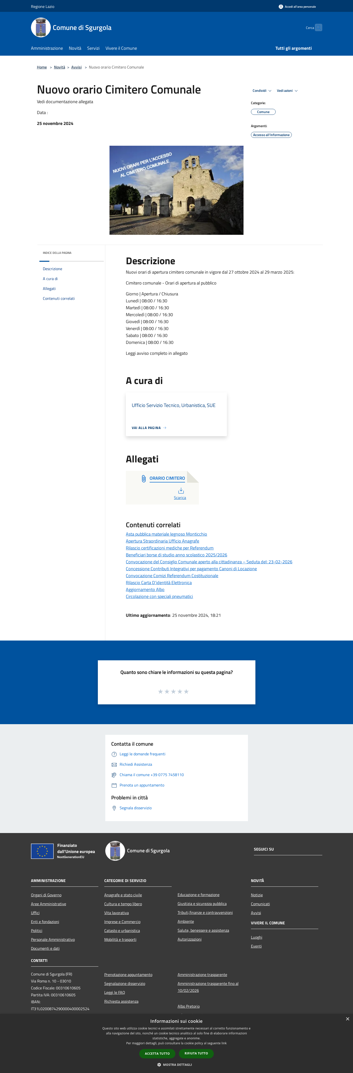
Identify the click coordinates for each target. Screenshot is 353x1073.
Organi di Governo (46, 895)
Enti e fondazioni (45, 922)
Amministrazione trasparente (202, 975)
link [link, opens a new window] (224, 1043)
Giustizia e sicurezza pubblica (202, 903)
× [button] (347, 1019)
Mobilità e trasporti (120, 939)
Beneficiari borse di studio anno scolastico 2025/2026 (176, 554)
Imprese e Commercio (122, 922)
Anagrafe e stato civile (123, 895)
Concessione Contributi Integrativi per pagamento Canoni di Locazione (191, 568)
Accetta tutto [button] (157, 1053)
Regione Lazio (42, 6)
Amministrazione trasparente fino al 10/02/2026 (208, 986)
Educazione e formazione (198, 895)
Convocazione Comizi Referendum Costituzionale (172, 575)
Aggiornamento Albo (145, 589)
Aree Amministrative (48, 904)
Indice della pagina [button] (57, 252)
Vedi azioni (288, 91)
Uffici (35, 913)
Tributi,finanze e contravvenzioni (205, 912)
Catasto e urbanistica (122, 930)
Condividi (263, 91)
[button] (176, 1064)
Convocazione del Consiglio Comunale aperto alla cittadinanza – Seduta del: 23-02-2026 (209, 561)
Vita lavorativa (116, 913)
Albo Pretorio (189, 1006)
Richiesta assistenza (121, 1001)
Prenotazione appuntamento (128, 975)
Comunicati (260, 904)
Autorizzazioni (190, 939)
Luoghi (256, 937)
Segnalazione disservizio (124, 983)
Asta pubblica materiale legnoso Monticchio (166, 534)
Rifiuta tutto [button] (196, 1053)
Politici (36, 930)
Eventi (256, 946)
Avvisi (76, 67)
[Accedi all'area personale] (297, 6)
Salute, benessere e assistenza (203, 930)
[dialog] (176, 1043)
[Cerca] (316, 27)
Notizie (257, 895)
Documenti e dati (45, 948)
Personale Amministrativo (53, 939)
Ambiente (186, 921)
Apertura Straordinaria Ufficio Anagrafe (162, 541)
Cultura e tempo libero (123, 904)
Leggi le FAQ (114, 992)
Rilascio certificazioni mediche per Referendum (170, 548)
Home (42, 67)
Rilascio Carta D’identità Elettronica (159, 582)
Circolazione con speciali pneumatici (159, 596)
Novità (59, 67)
